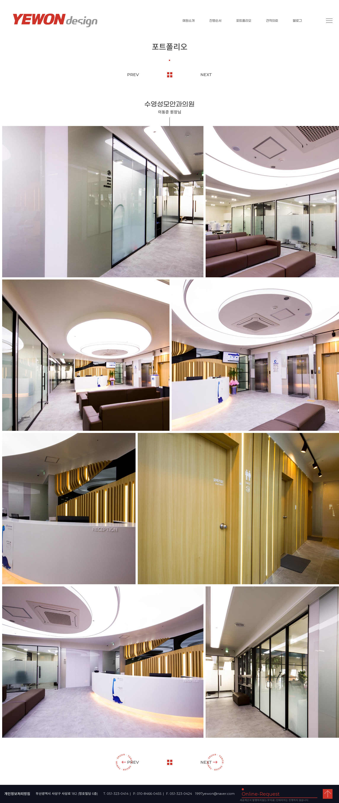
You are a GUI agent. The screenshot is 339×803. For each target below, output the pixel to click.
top (328, 794)
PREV (133, 74)
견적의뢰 (272, 21)
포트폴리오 (243, 21)
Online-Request (261, 794)
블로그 (297, 21)
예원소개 (188, 21)
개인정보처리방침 (17, 794)
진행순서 (215, 21)
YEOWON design (55, 20)
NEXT (206, 74)
